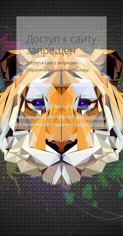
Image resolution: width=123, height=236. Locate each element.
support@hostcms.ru (96, 124)
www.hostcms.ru (92, 117)
